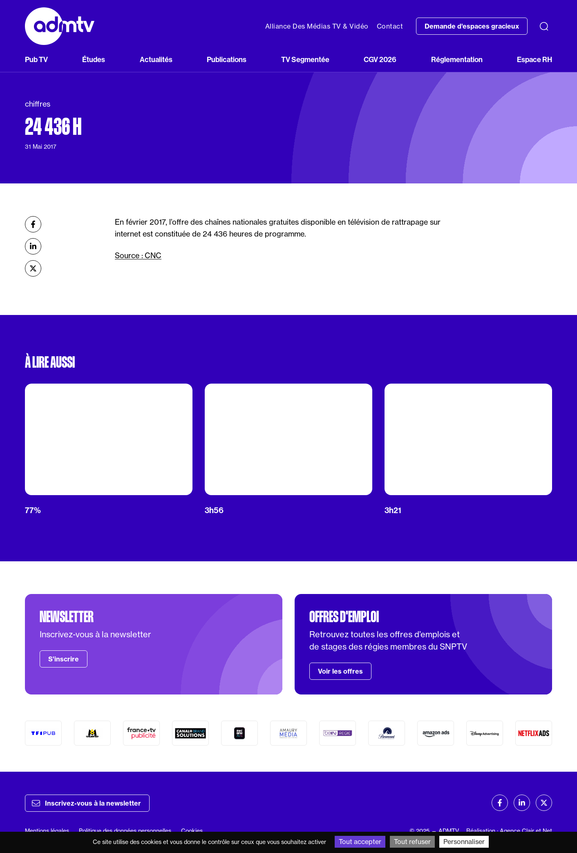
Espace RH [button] (534, 59)
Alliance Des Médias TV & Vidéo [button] (317, 26)
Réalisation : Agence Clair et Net (509, 830)
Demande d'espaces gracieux (472, 26)
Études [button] (93, 59)
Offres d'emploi (344, 617)
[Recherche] (544, 26)
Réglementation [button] (457, 59)
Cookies (192, 830)
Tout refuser (412, 841)
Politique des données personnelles (125, 830)
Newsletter (67, 617)
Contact (390, 26)
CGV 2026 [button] (380, 59)
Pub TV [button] (36, 59)
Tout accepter (360, 841)
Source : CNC (138, 255)
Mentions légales (47, 830)
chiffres (37, 103)
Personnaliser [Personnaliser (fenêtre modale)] (464, 841)
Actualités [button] (156, 59)
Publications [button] (226, 59)
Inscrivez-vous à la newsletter (86, 803)
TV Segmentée (305, 59)
